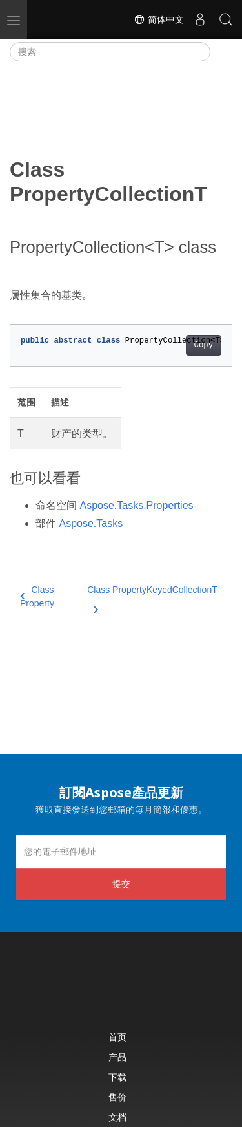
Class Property (37, 596)
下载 (117, 1077)
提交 (121, 883)
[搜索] (110, 51)
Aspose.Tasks (91, 523)
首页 (117, 1037)
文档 (117, 1117)
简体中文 (159, 19)
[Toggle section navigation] (221, 51)
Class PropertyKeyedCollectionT (152, 597)
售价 (117, 1097)
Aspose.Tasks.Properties (136, 505)
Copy (203, 345)
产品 (117, 1057)
